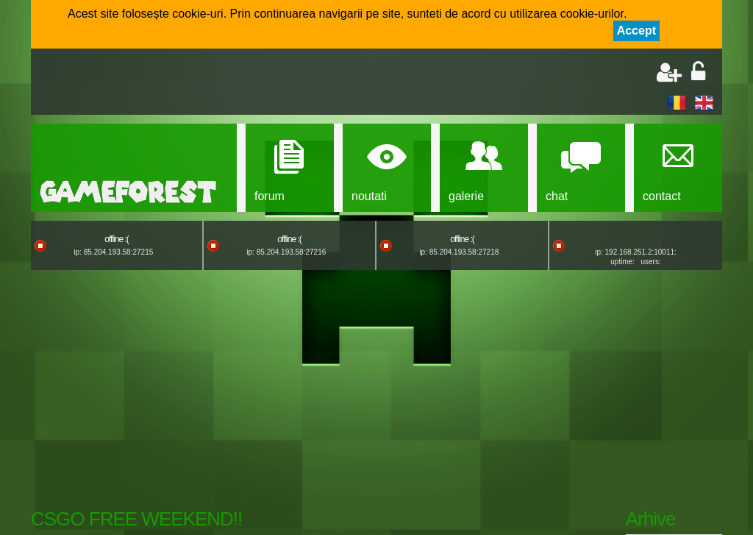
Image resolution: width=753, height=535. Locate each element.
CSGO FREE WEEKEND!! (136, 519)
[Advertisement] (212, 83)
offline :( (116, 239)
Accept (636, 30)
